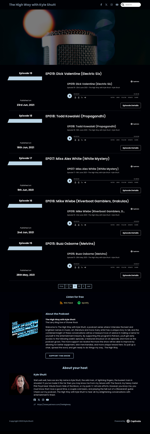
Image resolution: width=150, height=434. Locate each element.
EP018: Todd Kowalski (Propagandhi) (76, 117)
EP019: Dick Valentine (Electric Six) (74, 75)
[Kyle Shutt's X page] (37, 402)
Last (88, 287)
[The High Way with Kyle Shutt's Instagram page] (110, 5)
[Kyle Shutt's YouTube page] (43, 402)
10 (79, 287)
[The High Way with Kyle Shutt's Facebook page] (101, 5)
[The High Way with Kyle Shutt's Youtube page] (115, 5)
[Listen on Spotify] (83, 305)
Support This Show (59, 358)
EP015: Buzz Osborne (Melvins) (70, 245)
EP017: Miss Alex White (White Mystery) (78, 160)
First (61, 287)
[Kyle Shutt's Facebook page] (35, 402)
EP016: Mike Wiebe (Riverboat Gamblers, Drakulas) (87, 202)
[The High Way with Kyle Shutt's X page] (105, 5)
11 (83, 287)
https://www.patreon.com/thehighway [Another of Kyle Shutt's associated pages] (52, 407)
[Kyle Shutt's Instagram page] (40, 402)
